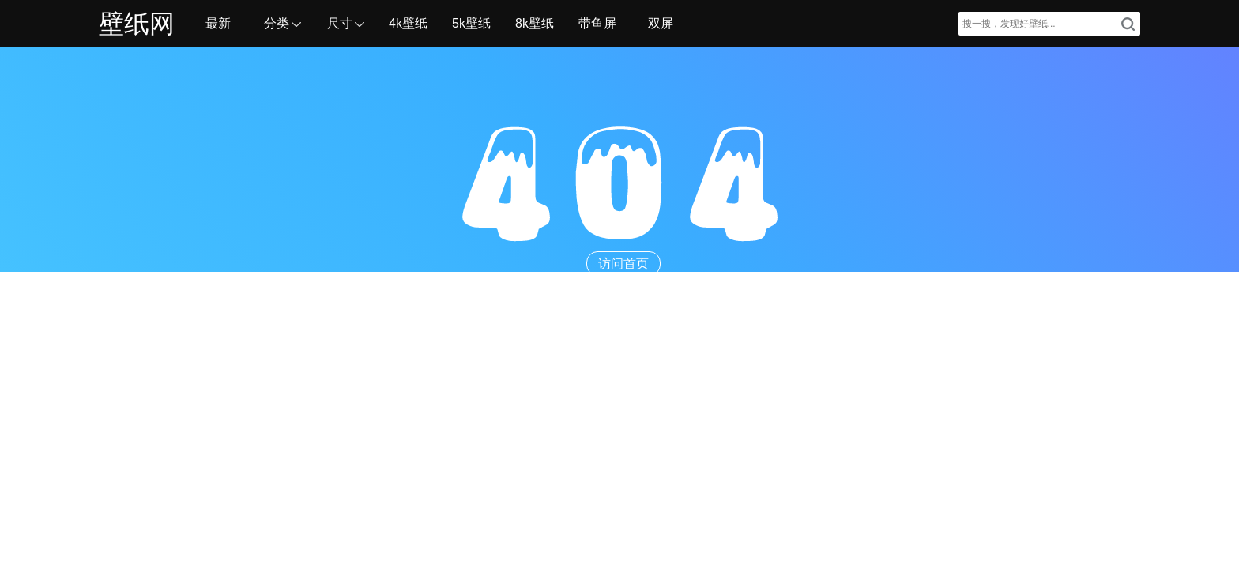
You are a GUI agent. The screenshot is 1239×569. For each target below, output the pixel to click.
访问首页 (623, 263)
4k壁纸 (408, 23)
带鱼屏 (597, 23)
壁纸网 (137, 23)
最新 (218, 23)
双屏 (660, 23)
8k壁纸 (534, 23)
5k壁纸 (471, 23)
